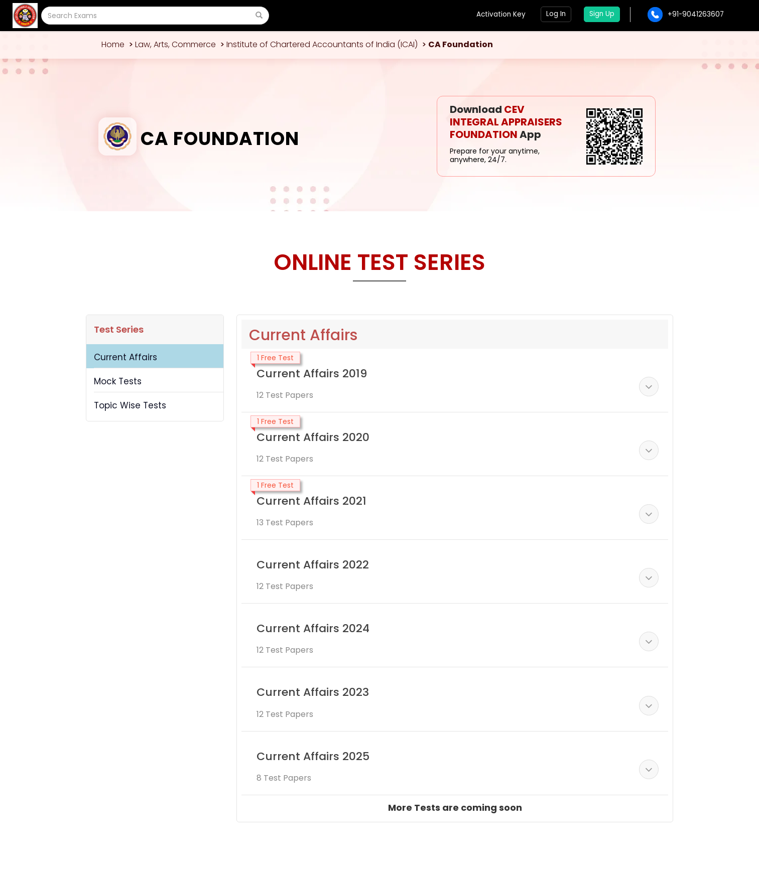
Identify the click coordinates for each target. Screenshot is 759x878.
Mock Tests (118, 381)
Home (112, 44)
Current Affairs (125, 357)
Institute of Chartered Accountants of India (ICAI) (322, 44)
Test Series (119, 329)
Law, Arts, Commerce (175, 44)
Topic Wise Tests (130, 405)
